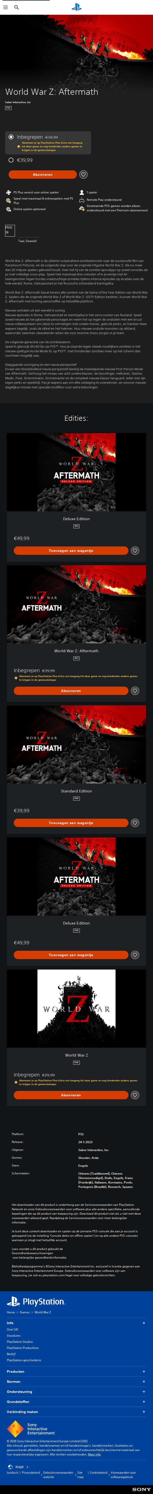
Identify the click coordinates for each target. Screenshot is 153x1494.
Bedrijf (11, 1354)
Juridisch (12, 1472)
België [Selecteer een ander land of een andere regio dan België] (18, 1467)
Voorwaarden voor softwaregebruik (123, 1474)
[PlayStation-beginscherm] (76, 7)
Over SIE (12, 1329)
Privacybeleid (31, 1472)
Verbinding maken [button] (76, 1412)
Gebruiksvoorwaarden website (58, 1474)
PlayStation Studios (20, 1342)
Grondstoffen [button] (76, 1401)
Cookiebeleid (98, 1472)
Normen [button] (76, 1381)
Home (11, 1312)
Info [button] (76, 1323)
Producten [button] (76, 1371)
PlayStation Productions (23, 1348)
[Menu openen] (5, 7)
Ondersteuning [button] (76, 1391)
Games (25, 1312)
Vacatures (14, 1335)
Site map (80, 1474)
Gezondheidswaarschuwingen (32, 1253)
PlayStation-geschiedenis (24, 1360)
